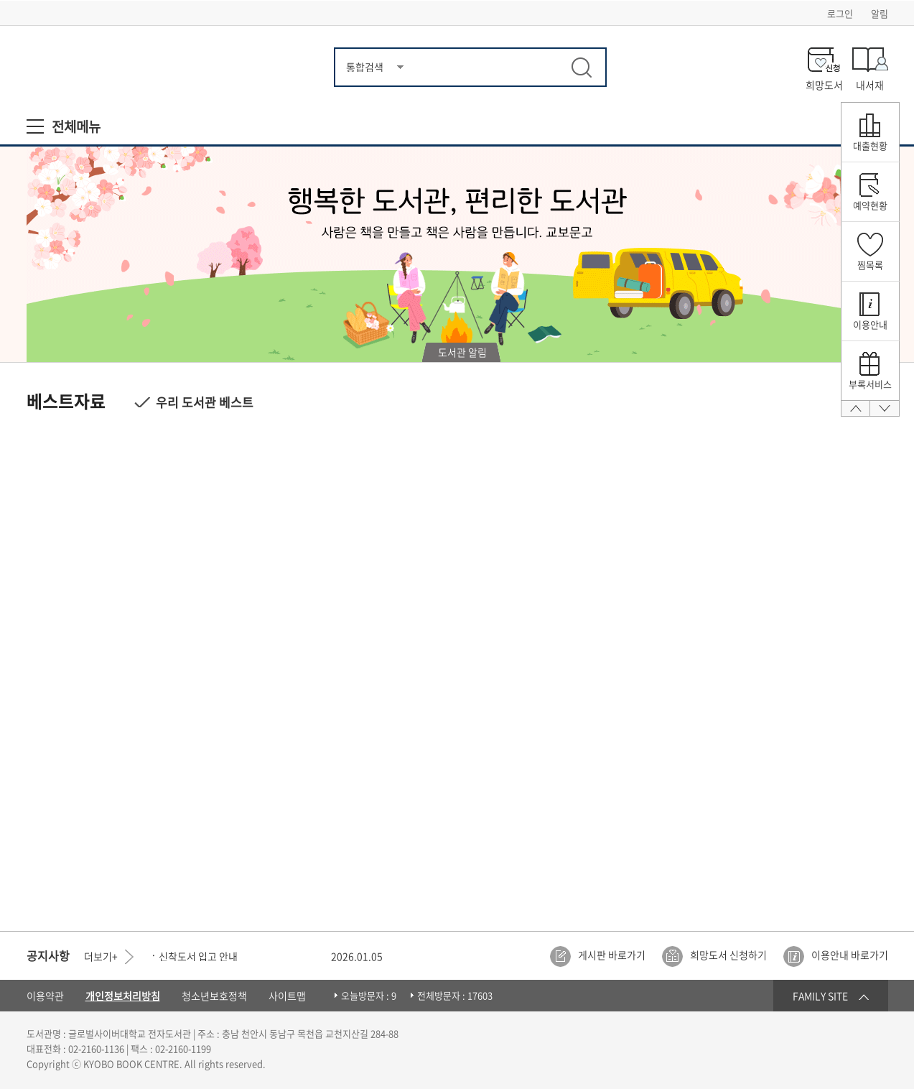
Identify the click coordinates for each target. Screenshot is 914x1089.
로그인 (840, 13)
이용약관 (45, 996)
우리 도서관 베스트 (204, 402)
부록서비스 (870, 384)
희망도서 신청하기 (728, 954)
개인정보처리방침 (122, 996)
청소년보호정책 (214, 996)
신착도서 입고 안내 (198, 956)
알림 (879, 13)
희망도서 (824, 84)
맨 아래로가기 (884, 413)
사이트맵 (287, 996)
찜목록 (870, 265)
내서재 (870, 84)
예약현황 (870, 205)
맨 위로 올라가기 (855, 413)
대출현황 (870, 145)
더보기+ (101, 956)
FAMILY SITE (820, 995)
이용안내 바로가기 (849, 954)
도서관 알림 (462, 352)
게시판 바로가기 (611, 954)
